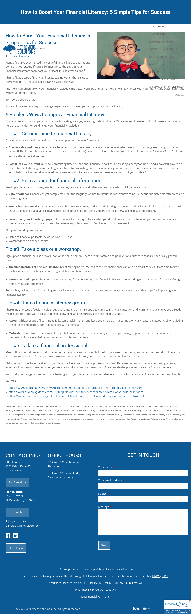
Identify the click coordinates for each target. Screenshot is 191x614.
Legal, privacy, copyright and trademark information (103, 569)
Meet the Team (158, 64)
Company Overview (161, 41)
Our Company (157, 34)
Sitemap (65, 569)
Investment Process (161, 56)
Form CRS (104, 596)
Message (116, 507)
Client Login (16, 548)
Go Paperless (157, 26)
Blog (152, 79)
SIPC (165, 576)
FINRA (156, 576)
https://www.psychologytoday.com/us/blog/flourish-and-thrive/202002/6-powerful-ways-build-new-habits (76, 392)
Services (154, 49)
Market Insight (170, 79)
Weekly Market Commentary (166, 87)
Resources (155, 72)
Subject (116, 493)
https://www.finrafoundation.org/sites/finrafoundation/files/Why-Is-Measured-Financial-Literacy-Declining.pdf (76, 396)
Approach (170, 49)
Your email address (123, 480)
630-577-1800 (18, 521)
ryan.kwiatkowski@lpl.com (25, 525)
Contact (180, 94)
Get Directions (17, 482)
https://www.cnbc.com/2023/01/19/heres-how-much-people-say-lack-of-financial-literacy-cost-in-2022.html (76, 387)
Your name (118, 467)
